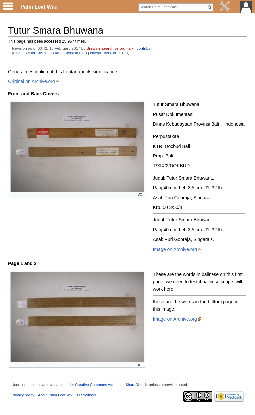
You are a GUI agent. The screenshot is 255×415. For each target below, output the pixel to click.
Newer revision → (105, 53)
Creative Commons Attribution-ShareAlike (109, 385)
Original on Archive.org (31, 81)
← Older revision (35, 53)
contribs (143, 48)
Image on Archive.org (175, 249)
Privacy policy (23, 395)
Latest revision (65, 53)
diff (15, 53)
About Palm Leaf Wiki (55, 395)
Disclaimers (86, 395)
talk (130, 48)
